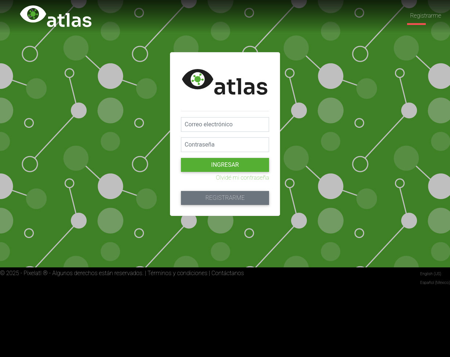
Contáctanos (227, 273)
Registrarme (425, 15)
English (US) (430, 273)
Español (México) (435, 282)
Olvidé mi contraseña (242, 177)
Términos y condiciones (177, 273)
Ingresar (225, 164)
